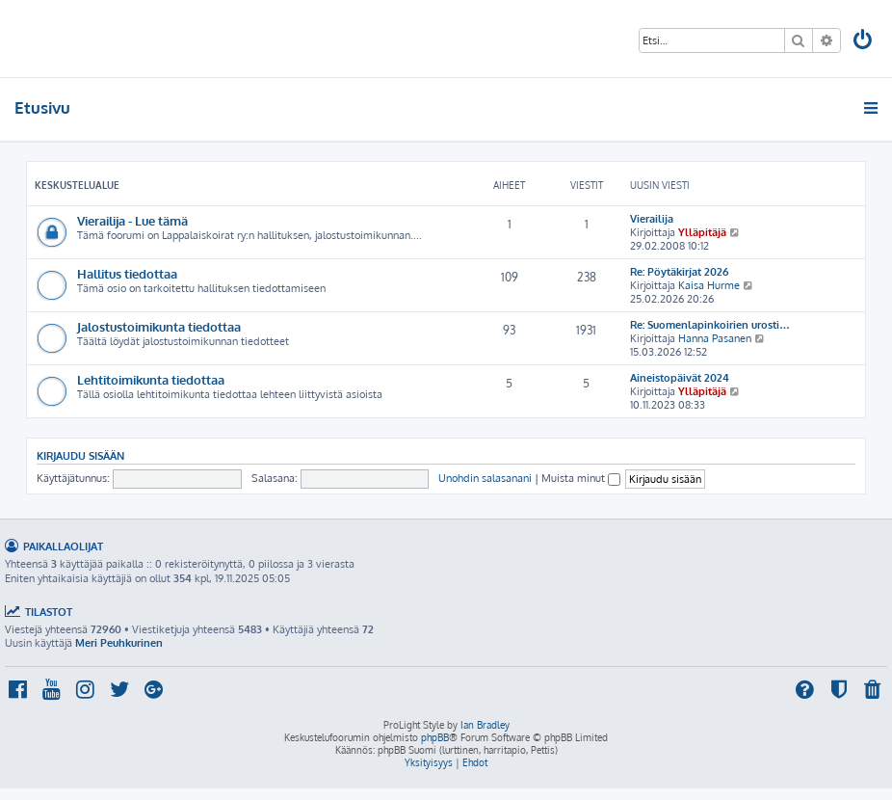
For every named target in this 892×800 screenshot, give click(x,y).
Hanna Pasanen (714, 338)
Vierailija (651, 219)
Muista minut (580, 478)
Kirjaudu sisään (80, 455)
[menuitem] (864, 42)
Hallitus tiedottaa (127, 273)
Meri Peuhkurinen (119, 643)
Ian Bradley (485, 725)
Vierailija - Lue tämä (132, 220)
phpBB (435, 737)
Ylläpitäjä (702, 232)
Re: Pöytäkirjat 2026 (679, 272)
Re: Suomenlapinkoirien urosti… (710, 325)
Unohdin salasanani (485, 478)
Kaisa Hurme (709, 285)
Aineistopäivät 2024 (679, 378)
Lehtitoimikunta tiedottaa (150, 379)
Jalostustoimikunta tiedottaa (159, 326)
